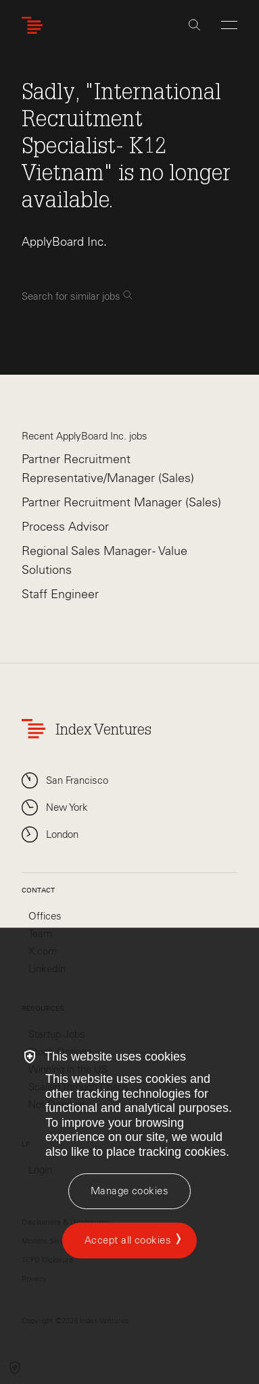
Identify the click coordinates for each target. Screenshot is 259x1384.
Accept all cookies (128, 1240)
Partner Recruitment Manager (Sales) (121, 502)
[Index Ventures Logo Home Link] (35, 25)
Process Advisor (65, 526)
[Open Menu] (229, 25)
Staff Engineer (60, 594)
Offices (45, 916)
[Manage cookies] (129, 1191)
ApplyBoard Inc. (64, 241)
